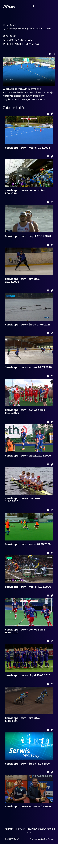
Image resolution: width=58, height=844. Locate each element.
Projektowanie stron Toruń (41, 839)
